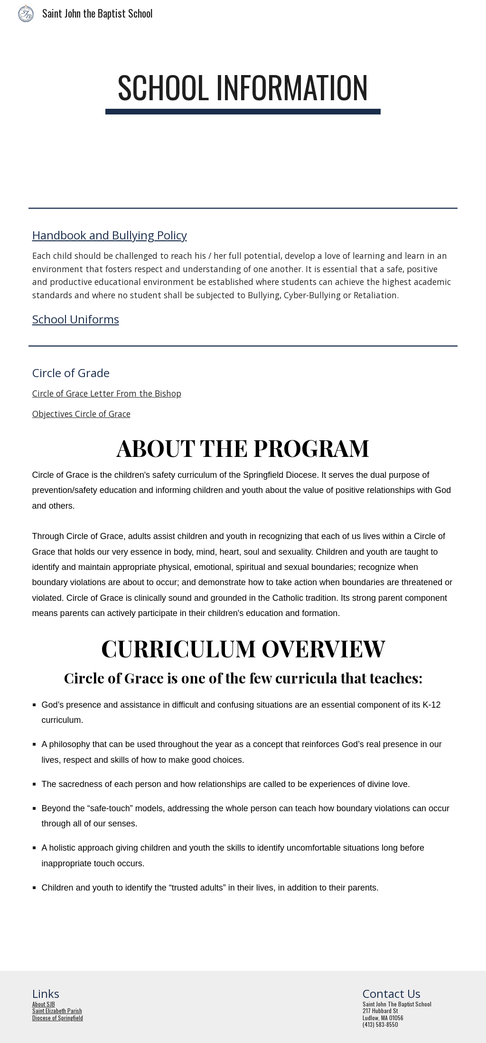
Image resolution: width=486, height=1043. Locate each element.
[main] (243, 91)
